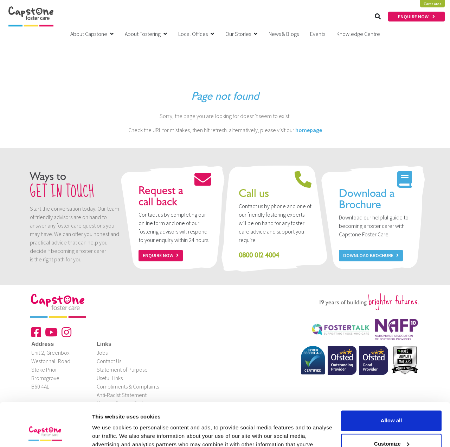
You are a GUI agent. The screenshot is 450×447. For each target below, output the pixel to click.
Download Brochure (371, 255)
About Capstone (92, 33)
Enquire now (161, 255)
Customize (391, 404)
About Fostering (146, 33)
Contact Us (109, 361)
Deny (391, 427)
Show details (108, 433)
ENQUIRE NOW (416, 16)
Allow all (391, 381)
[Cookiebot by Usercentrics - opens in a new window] (45, 433)
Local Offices (196, 33)
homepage (308, 130)
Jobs (102, 352)
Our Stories (241, 33)
